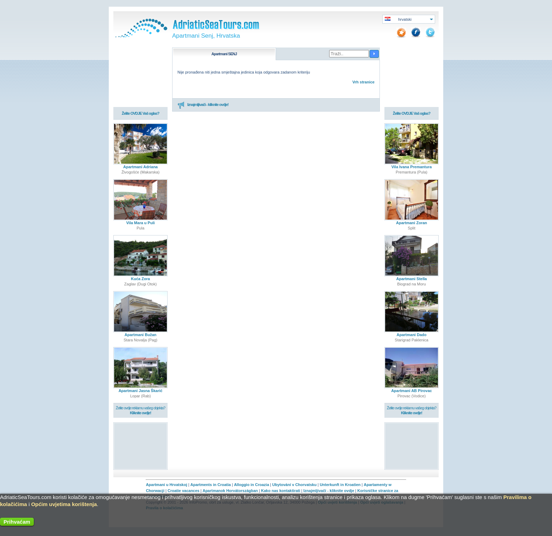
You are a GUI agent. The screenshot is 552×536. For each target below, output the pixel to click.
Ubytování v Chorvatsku (294, 485)
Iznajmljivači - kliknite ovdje (328, 490)
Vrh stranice (363, 82)
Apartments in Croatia (210, 485)
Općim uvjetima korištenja (64, 504)
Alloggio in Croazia (251, 485)
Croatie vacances (184, 490)
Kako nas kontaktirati (280, 490)
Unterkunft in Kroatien (340, 485)
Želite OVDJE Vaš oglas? (140, 113)
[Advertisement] (141, 446)
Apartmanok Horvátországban (230, 490)
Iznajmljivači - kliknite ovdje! (202, 105)
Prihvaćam (17, 522)
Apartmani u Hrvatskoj (166, 485)
